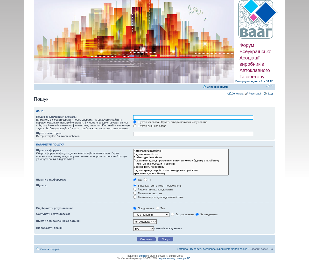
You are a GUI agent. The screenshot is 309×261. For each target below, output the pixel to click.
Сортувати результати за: (53, 213)
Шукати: (41, 185)
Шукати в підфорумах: (51, 179)
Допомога (237, 93)
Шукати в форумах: (49, 150)
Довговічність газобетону (181, 166)
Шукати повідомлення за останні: (58, 220)
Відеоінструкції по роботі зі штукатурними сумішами (181, 170)
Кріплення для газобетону (181, 173)
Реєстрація (255, 93)
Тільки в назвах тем (147, 193)
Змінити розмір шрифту (269, 86)
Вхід (270, 93)
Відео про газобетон (181, 154)
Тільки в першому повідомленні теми (158, 197)
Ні (147, 179)
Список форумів (217, 86)
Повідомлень (143, 208)
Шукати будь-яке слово (149, 125)
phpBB (142, 255)
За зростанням (182, 214)
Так (137, 179)
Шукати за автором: (49, 133)
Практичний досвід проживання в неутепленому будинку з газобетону (181, 160)
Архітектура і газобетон (181, 157)
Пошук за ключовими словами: (56, 116)
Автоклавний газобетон (181, 150)
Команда (182, 248)
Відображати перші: (49, 227)
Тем (160, 208)
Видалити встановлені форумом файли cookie (218, 248)
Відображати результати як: (54, 208)
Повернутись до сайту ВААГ (254, 81)
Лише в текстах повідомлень (153, 189)
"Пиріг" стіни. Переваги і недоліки (181, 163)
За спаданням (207, 214)
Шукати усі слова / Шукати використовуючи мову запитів (170, 122)
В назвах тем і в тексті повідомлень (157, 185)
